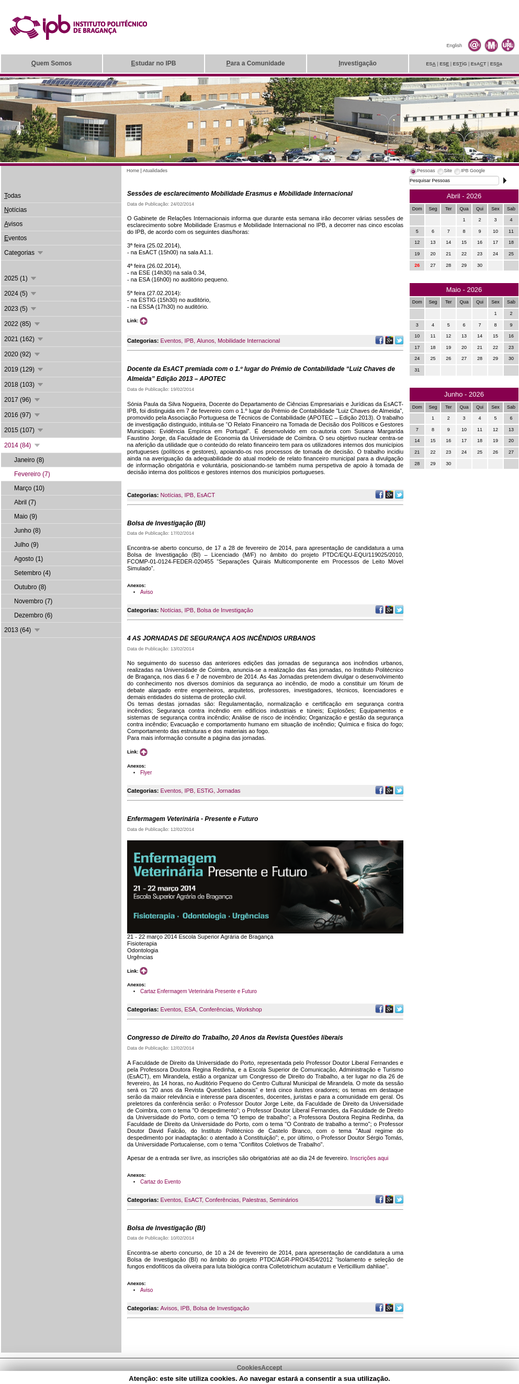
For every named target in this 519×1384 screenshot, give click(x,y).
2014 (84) (22, 445)
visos (13, 224)
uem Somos (51, 63)
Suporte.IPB (371, 1378)
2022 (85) (22, 324)
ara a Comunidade (255, 63)
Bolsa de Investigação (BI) (166, 523)
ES (431, 63)
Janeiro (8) (29, 460)
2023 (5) (21, 309)
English (454, 45)
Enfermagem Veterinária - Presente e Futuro (192, 819)
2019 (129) (24, 369)
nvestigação (358, 63)
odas (12, 195)
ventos (15, 238)
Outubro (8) (30, 587)
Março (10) (29, 488)
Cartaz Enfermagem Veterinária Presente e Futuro (198, 991)
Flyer (146, 772)
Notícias (171, 495)
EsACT (206, 495)
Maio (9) (25, 516)
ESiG (460, 63)
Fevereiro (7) (32, 474)
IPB (189, 340)
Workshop (249, 1009)
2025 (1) (21, 278)
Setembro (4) (32, 573)
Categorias (24, 253)
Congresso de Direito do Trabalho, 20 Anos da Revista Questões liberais (235, 1037)
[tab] (422, 172)
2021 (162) (24, 339)
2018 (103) (24, 384)
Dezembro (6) (33, 615)
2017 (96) (22, 400)
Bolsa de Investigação (225, 610)
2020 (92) (22, 354)
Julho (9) (26, 544)
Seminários (283, 1200)
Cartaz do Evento (160, 1182)
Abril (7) (25, 502)
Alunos (206, 340)
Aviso (146, 592)
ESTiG (205, 790)
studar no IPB (153, 63)
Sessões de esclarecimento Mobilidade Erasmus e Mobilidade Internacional (240, 193)
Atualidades (155, 170)
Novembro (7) (33, 601)
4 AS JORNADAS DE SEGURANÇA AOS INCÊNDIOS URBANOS (221, 638)
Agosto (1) (28, 558)
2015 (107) (24, 430)
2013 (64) (22, 630)
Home (133, 170)
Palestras (254, 1200)
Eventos (171, 340)
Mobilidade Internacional (249, 340)
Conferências (216, 1009)
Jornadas (228, 790)
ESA (190, 1009)
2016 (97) (22, 415)
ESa (496, 63)
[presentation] (422, 172)
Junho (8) (27, 530)
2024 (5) (21, 293)
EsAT (479, 63)
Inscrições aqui (369, 1158)
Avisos (169, 1308)
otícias (15, 209)
